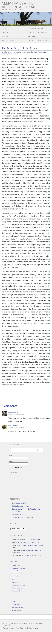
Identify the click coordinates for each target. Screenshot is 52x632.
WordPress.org (17, 610)
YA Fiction (6, 32)
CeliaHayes (13, 426)
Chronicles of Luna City (38, 32)
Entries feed (16, 604)
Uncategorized (17, 591)
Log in (14, 601)
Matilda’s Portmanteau (37, 41)
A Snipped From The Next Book (23, 517)
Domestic (15, 574)
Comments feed (17, 607)
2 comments (17, 52)
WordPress (33, 628)
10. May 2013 (6, 52)
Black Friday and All (19, 503)
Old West (34, 52)
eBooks (5, 36)
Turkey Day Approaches (20, 506)
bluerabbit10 (13, 412)
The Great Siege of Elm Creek (19, 48)
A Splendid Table (8, 41)
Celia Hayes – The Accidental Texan (19, 5)
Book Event (16, 566)
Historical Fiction (35, 28)
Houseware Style (18, 514)
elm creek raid (13, 54)
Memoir (14, 580)
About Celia (33, 36)
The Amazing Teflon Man (32, 555)
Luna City (15, 577)
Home (4, 28)
